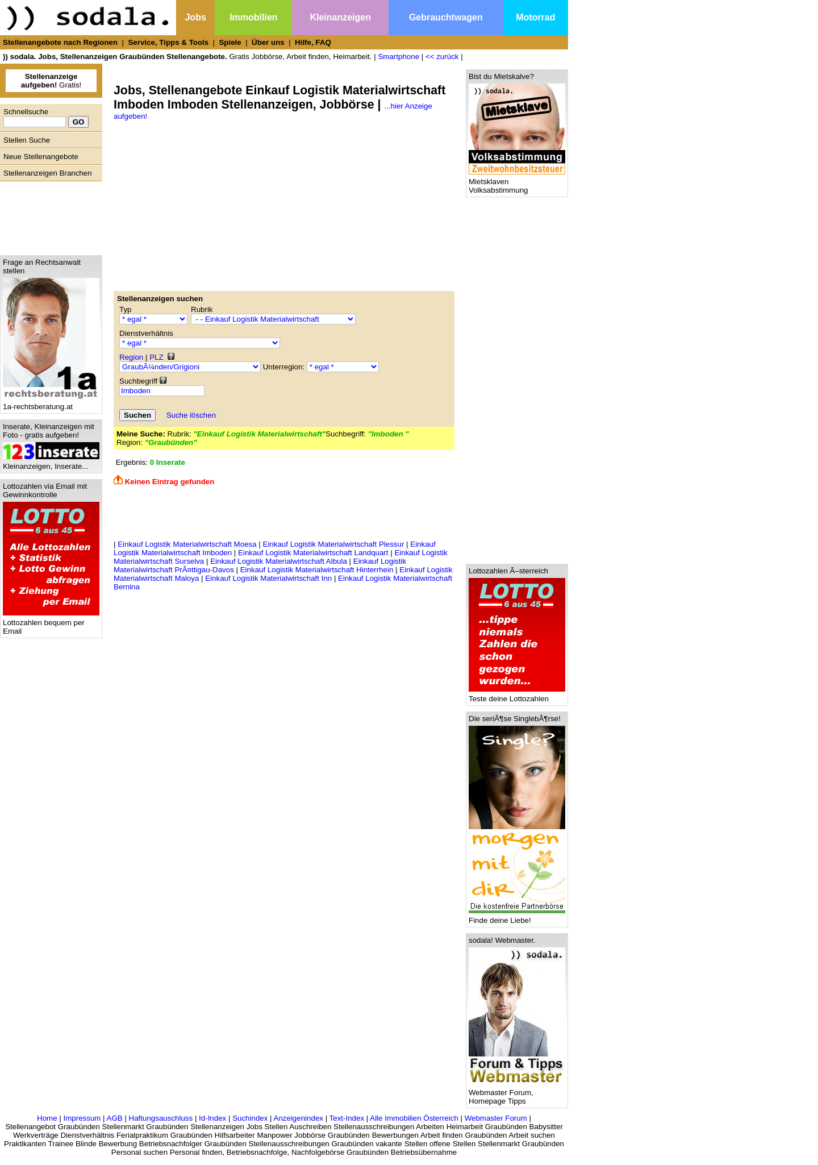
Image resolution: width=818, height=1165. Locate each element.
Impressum (82, 1118)
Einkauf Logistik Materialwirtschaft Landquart (313, 552)
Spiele (230, 42)
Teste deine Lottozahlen (517, 695)
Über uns (268, 42)
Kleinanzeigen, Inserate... (51, 463)
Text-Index (347, 1118)
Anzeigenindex (298, 1118)
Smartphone (398, 56)
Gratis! (51, 80)
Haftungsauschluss (161, 1118)
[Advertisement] (48, 215)
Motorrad (535, 17)
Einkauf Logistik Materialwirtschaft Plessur (333, 544)
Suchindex (250, 1118)
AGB (115, 1118)
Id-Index (212, 1118)
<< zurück (442, 56)
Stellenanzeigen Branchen (47, 173)
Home (47, 1118)
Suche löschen (191, 415)
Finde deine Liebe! (517, 917)
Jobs (195, 17)
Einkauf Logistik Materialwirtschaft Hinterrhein (317, 569)
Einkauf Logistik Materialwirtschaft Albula (278, 561)
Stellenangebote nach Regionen (60, 42)
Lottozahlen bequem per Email (51, 623)
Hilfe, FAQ (313, 42)
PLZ (156, 357)
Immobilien (253, 17)
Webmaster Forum (496, 1118)
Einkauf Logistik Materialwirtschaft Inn (268, 578)
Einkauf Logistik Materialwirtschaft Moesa (187, 544)
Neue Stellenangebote (40, 156)
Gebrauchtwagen (446, 17)
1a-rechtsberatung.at (51, 403)
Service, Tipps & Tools (168, 42)
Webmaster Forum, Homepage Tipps (517, 1093)
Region (131, 357)
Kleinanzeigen (340, 17)
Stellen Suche (26, 140)
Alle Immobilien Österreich (414, 1118)
